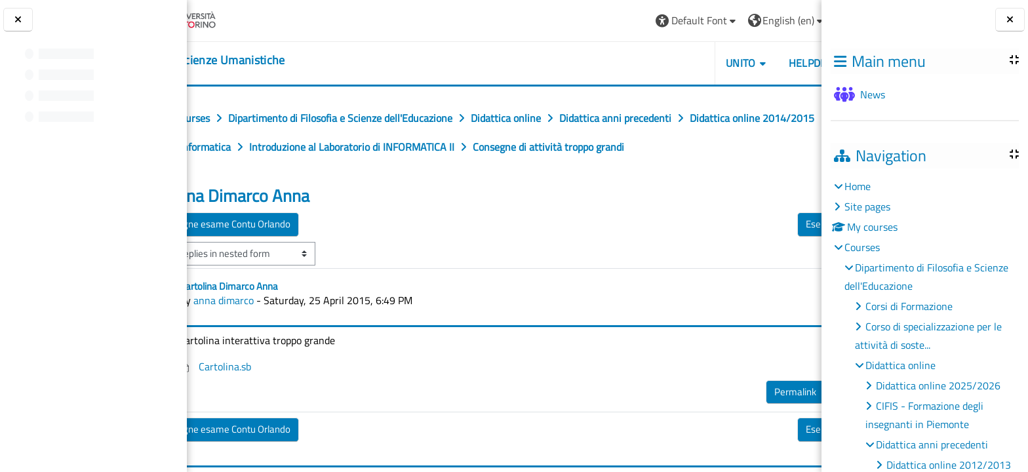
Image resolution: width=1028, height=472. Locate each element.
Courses (862, 247)
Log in (787, 20)
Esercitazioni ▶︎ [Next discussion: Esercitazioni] (767, 252)
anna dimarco (286, 329)
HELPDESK (743, 63)
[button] (626, 20)
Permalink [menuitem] (725, 420)
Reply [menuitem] (777, 417)
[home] (268, 60)
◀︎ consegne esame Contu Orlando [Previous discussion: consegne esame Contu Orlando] (281, 252)
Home (857, 186)
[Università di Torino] (238, 19)
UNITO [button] (671, 63)
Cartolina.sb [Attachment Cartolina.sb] (278, 395)
